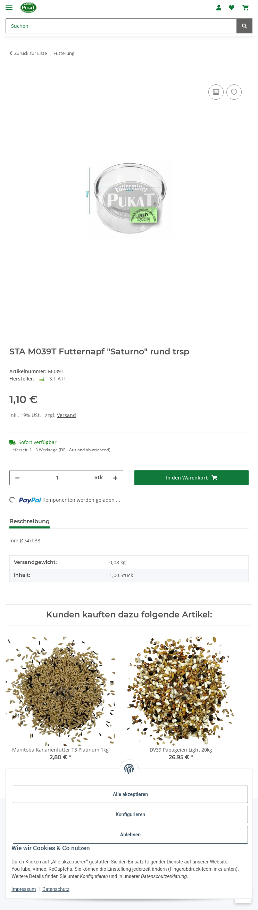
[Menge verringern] (17, 477)
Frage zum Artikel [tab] (137, 521)
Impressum (23, 889)
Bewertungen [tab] (81, 521)
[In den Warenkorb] (14, 75)
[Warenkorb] (245, 8)
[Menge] (57, 477)
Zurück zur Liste (30, 53)
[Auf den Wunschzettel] (234, 92)
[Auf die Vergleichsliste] (216, 92)
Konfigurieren (130, 814)
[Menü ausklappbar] (9, 4)
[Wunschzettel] (231, 8)
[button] (219, 8)
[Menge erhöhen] (115, 477)
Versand (66, 415)
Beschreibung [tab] (29, 521)
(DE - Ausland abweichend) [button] (84, 450)
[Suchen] (121, 25)
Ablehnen (130, 834)
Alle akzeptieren (130, 794)
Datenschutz (55, 889)
